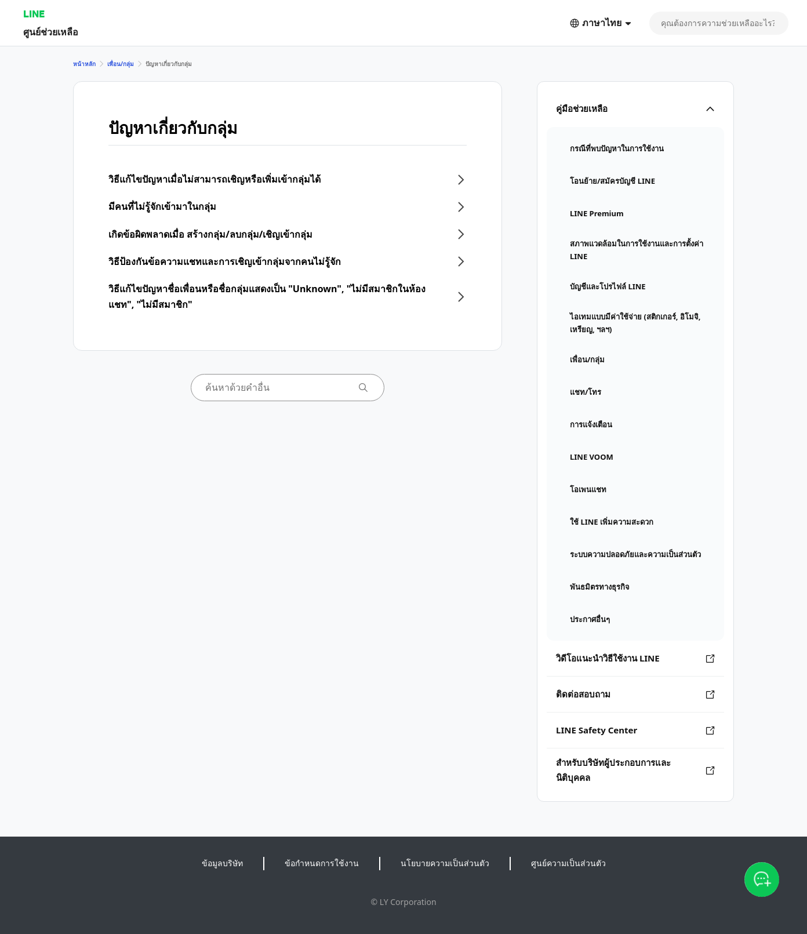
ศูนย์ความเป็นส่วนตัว (568, 862)
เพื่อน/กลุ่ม (120, 64)
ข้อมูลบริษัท (222, 862)
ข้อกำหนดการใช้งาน (322, 862)
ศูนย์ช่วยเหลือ (50, 32)
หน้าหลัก (84, 64)
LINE (34, 14)
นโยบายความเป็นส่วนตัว (445, 862)
